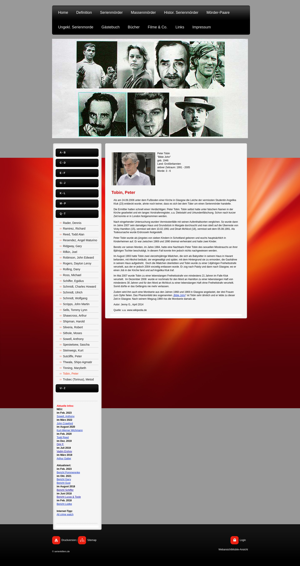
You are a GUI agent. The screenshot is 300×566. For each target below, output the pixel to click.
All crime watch (65, 514)
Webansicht (225, 549)
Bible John (179, 295)
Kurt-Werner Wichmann (70, 430)
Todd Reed (63, 437)
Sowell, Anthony (65, 416)
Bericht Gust (63, 482)
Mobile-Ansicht (239, 549)
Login (243, 540)
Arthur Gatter (64, 458)
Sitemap (91, 540)
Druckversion (68, 540)
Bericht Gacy (64, 479)
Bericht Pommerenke (68, 472)
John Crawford (65, 423)
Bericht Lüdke (64, 504)
